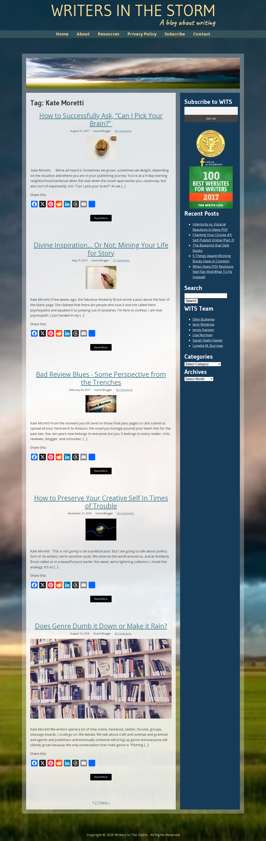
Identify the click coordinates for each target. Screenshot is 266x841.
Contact (201, 34)
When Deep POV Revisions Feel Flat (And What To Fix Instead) (213, 271)
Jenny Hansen (203, 330)
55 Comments (125, 513)
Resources (108, 34)
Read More (101, 218)
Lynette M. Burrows (208, 345)
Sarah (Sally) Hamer (208, 340)
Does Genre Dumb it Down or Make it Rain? (101, 626)
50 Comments (124, 390)
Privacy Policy (141, 34)
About (83, 34)
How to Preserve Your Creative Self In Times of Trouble (101, 502)
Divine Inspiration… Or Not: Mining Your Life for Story (101, 249)
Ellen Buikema (203, 319)
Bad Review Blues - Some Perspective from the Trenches (101, 378)
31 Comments (121, 260)
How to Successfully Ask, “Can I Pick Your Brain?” (101, 120)
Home (62, 34)
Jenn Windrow (203, 324)
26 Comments (123, 131)
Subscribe (175, 34)
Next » (105, 802)
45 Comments (123, 633)
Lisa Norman (203, 335)
